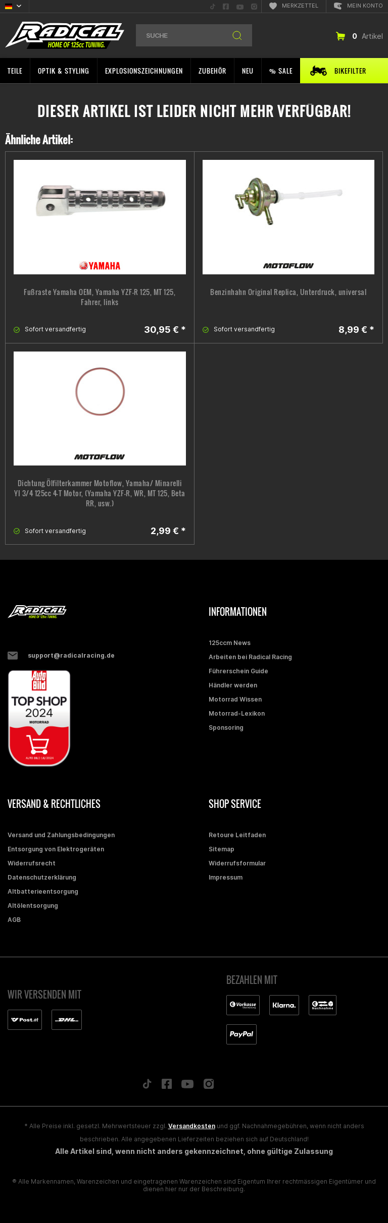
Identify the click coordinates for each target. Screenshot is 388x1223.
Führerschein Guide (238, 671)
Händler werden (233, 685)
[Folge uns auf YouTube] (187, 1086)
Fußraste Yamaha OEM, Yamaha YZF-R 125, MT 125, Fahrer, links (99, 297)
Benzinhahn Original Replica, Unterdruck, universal (288, 292)
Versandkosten (191, 1126)
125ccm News (230, 643)
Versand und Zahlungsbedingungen (61, 835)
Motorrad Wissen (235, 699)
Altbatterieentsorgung (43, 891)
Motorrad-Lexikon (237, 713)
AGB (14, 919)
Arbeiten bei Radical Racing (250, 657)
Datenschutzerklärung (42, 877)
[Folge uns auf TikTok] (147, 1086)
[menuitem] (212, 6)
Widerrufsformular (237, 863)
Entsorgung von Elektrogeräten (56, 849)
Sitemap (221, 849)
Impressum (226, 877)
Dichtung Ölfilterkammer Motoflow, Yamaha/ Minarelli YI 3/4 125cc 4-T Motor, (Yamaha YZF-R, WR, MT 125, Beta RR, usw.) (99, 493)
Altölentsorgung (33, 905)
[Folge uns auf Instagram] (209, 1086)
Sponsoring (226, 727)
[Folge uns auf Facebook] (167, 1086)
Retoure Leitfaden (237, 835)
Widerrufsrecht (32, 863)
